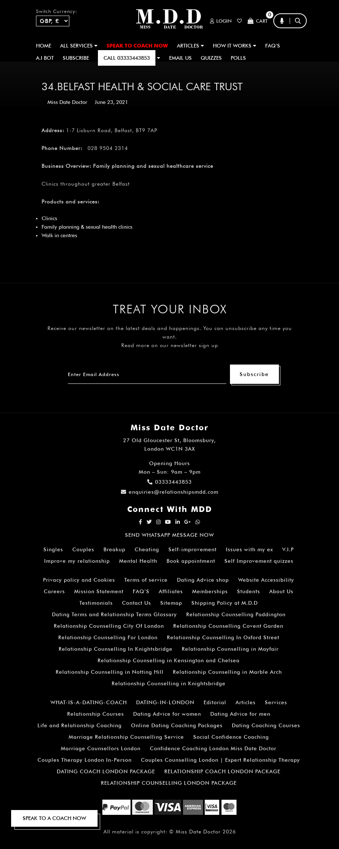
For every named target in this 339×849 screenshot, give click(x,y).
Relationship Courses (95, 714)
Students (248, 591)
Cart (257, 21)
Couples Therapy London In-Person (84, 760)
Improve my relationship (77, 561)
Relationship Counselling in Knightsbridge (169, 683)
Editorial (215, 702)
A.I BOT (45, 58)
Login (220, 21)
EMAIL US (180, 58)
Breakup (114, 549)
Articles (246, 702)
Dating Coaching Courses (266, 725)
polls (238, 58)
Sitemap (171, 603)
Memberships (210, 591)
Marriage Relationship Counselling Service (126, 737)
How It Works (234, 46)
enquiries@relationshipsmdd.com (169, 492)
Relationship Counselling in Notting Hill (110, 672)
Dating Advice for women (167, 714)
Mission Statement (99, 591)
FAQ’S (272, 46)
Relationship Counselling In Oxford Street (223, 637)
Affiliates (171, 591)
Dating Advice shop (203, 580)
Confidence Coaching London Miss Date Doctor (213, 748)
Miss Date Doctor (67, 102)
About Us (281, 591)
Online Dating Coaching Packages (177, 725)
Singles (53, 549)
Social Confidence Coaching (231, 737)
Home (43, 46)
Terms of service (146, 580)
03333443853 (169, 482)
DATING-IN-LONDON (165, 702)
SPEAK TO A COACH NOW (54, 818)
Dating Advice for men (240, 714)
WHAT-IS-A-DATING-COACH (88, 702)
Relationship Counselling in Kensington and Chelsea (169, 660)
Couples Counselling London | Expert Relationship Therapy (220, 760)
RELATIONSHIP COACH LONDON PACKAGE (222, 771)
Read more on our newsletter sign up (169, 345)
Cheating (147, 549)
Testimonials (96, 603)
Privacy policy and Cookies (79, 580)
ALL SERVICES (79, 46)
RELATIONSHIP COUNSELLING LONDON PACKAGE (169, 783)
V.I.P (288, 549)
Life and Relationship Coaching (79, 725)
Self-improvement (192, 549)
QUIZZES (211, 58)
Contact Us (136, 603)
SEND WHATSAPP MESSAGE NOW (169, 535)
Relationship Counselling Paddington (236, 614)
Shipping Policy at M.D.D (224, 603)
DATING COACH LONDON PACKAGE (106, 771)
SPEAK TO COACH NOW (137, 46)
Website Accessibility (266, 580)
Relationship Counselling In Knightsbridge (115, 649)
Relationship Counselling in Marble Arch (227, 672)
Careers (54, 591)
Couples (83, 549)
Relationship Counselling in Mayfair (230, 649)
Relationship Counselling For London (108, 637)
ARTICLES (190, 46)
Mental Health (138, 561)
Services (276, 702)
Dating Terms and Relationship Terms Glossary (114, 614)
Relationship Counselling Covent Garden (228, 626)
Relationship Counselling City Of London (109, 626)
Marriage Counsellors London (101, 748)
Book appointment (191, 561)
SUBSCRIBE (76, 58)
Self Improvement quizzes (258, 561)
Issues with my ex (249, 549)
